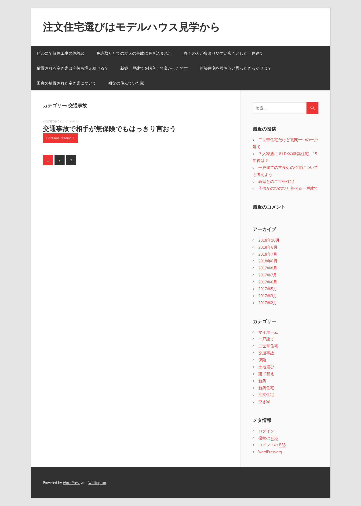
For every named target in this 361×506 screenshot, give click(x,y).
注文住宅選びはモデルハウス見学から (131, 27)
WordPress (71, 482)
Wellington (97, 482)
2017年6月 (267, 281)
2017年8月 (267, 267)
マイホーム (268, 332)
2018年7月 (267, 254)
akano (74, 121)
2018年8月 (267, 247)
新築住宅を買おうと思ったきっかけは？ (235, 68)
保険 (262, 359)
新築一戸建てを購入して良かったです (154, 68)
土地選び (266, 366)
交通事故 (266, 352)
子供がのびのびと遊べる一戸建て (288, 188)
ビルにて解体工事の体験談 (60, 53)
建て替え (266, 373)
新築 (262, 380)
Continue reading (59, 138)
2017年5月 (267, 288)
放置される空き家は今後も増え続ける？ (72, 68)
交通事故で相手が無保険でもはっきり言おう (109, 129)
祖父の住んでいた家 (126, 83)
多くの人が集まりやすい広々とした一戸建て (223, 53)
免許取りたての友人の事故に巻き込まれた (134, 53)
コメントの (272, 444)
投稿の (268, 438)
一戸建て (266, 338)
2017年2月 (267, 302)
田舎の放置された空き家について (66, 83)
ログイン (266, 430)
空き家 (264, 401)
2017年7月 (267, 274)
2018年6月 (267, 260)
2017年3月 (267, 295)
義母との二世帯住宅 (276, 181)
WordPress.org (270, 451)
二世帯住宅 (268, 345)
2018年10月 (269, 240)
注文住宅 (266, 394)
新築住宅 (266, 387)
